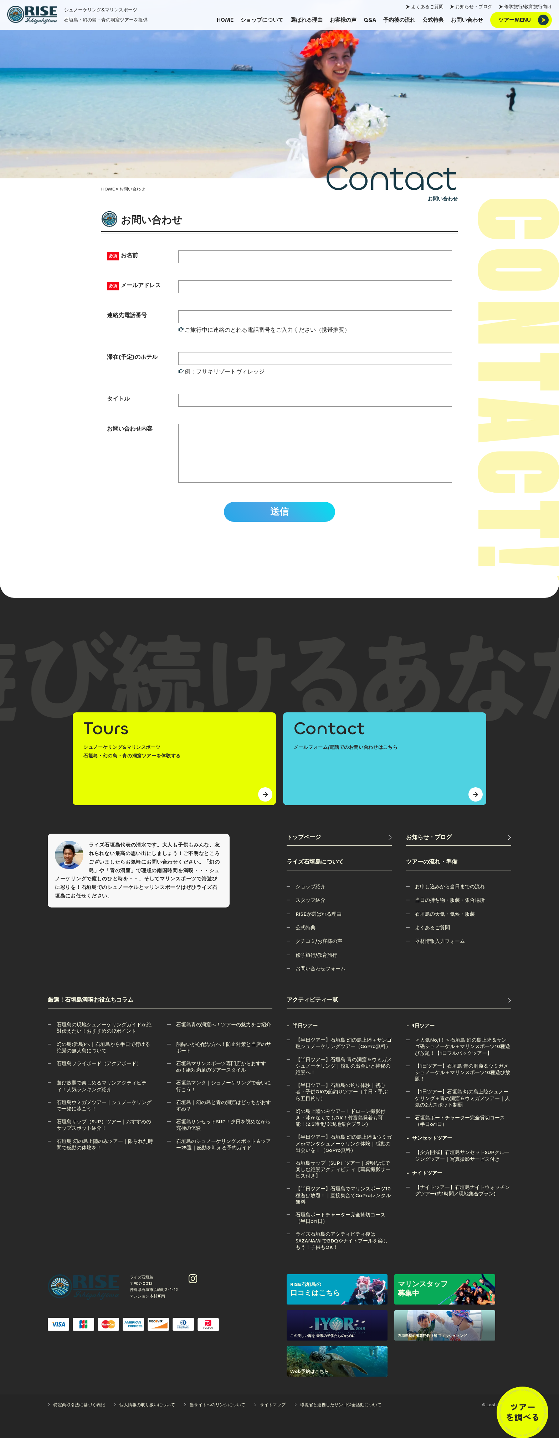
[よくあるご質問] (432, 938)
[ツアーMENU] (521, 20)
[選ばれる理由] (307, 20)
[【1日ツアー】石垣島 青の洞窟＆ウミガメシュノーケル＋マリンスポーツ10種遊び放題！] (463, 1076)
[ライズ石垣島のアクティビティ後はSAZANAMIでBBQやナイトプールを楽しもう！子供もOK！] (344, 1244)
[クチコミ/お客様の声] (319, 952)
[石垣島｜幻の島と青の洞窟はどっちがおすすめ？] (224, 1113)
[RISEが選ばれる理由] (319, 924)
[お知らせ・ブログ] (458, 848)
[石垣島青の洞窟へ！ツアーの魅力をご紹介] (223, 1035)
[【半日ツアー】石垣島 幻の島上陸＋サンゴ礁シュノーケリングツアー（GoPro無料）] (344, 1050)
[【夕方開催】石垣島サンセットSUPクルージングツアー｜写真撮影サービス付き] (463, 1163)
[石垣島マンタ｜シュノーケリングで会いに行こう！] (224, 1093)
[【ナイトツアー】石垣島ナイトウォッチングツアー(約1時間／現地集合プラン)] (463, 1198)
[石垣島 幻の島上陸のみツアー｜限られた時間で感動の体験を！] (105, 1152)
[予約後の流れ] (399, 20)
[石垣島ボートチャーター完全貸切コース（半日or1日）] (344, 1225)
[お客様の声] (343, 20)
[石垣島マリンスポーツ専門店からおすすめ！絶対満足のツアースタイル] (224, 1074)
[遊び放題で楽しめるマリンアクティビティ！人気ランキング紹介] (105, 1093)
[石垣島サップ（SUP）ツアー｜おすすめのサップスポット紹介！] (105, 1132)
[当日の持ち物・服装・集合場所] (450, 910)
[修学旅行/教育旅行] (316, 965)
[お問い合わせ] (467, 20)
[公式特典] (433, 20)
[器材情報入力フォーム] (440, 952)
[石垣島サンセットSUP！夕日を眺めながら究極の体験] (224, 1132)
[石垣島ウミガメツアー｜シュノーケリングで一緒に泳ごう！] (105, 1113)
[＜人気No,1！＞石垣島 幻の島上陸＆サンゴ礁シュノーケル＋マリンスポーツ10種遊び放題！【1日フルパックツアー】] (463, 1050)
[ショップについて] (262, 20)
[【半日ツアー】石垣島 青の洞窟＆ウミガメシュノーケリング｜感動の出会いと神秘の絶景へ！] (344, 1070)
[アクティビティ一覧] (399, 1011)
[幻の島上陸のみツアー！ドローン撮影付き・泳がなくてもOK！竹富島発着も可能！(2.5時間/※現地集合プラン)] (344, 1122)
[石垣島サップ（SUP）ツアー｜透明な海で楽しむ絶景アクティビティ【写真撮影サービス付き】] (344, 1173)
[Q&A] (370, 20)
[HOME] (225, 20)
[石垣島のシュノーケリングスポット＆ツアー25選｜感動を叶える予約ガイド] (224, 1152)
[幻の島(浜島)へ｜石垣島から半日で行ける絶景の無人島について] (105, 1055)
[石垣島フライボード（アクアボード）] (99, 1074)
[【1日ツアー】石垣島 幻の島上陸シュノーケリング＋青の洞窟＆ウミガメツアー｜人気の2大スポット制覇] (463, 1102)
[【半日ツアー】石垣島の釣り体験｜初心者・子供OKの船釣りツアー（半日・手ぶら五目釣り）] (344, 1096)
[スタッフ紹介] (310, 910)
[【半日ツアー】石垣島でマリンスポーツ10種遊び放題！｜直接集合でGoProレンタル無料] (344, 1199)
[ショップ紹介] (310, 897)
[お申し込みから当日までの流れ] (450, 897)
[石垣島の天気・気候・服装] (445, 924)
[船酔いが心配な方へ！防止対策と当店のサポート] (224, 1055)
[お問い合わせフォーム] (320, 979)
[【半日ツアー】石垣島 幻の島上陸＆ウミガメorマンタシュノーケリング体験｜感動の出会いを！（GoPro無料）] (344, 1147)
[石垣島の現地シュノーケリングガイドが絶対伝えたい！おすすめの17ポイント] (105, 1035)
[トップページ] (339, 848)
